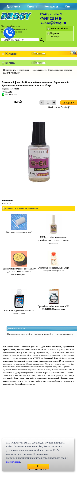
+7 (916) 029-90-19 (50, 18)
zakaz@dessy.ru (53, 23)
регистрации (58, 334)
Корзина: (55, 33)
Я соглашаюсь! (38, 466)
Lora (10, 91)
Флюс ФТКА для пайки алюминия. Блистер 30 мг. (19, 311)
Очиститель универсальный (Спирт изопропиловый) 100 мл (53, 268)
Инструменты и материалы (16, 70)
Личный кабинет (59, 28)
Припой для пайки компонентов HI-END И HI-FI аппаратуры (53, 306)
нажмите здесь (13, 462)
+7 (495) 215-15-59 (50, 14)
